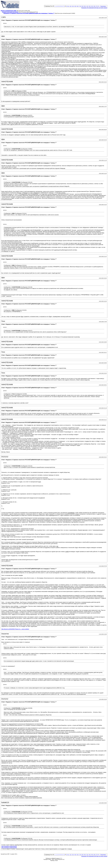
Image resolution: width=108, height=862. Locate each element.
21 (85, 6)
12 (70, 6)
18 (80, 6)
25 (92, 6)
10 (67, 6)
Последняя (103, 6)
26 (94, 6)
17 (79, 6)
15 (75, 6)
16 (77, 6)
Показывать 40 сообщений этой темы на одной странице (94, 7)
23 (89, 6)
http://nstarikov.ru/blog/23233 (9, 846)
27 (96, 6)
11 (68, 6)
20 (84, 6)
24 (91, 6)
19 (82, 6)
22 (87, 6)
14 (73, 6)
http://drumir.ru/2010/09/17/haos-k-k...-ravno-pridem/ (15, 629)
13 (72, 6)
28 (98, 6)
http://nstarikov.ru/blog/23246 (9, 847)
